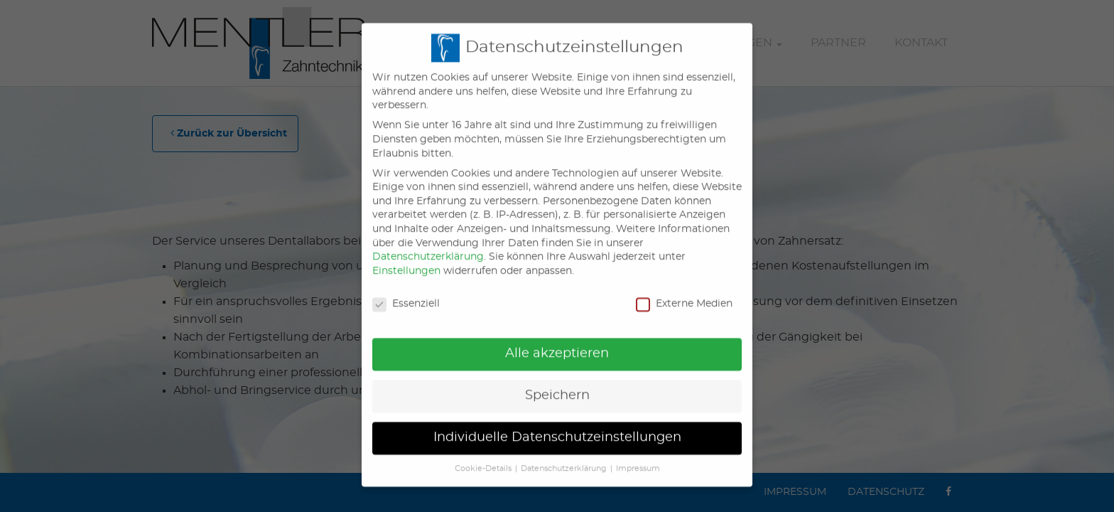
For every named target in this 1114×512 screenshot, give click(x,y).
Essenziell (406, 292)
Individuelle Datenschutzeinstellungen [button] (557, 425)
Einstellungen (406, 259)
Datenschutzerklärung (428, 245)
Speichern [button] (557, 384)
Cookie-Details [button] (483, 456)
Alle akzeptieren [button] (557, 342)
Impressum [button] (638, 456)
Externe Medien (684, 292)
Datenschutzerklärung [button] (564, 456)
